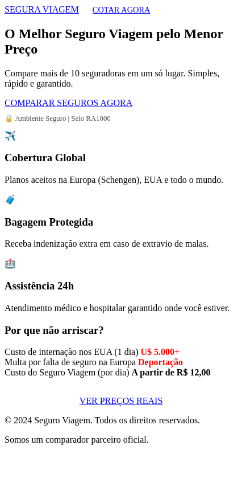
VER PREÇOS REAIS (121, 401)
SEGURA (42, 9)
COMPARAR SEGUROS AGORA (68, 103)
